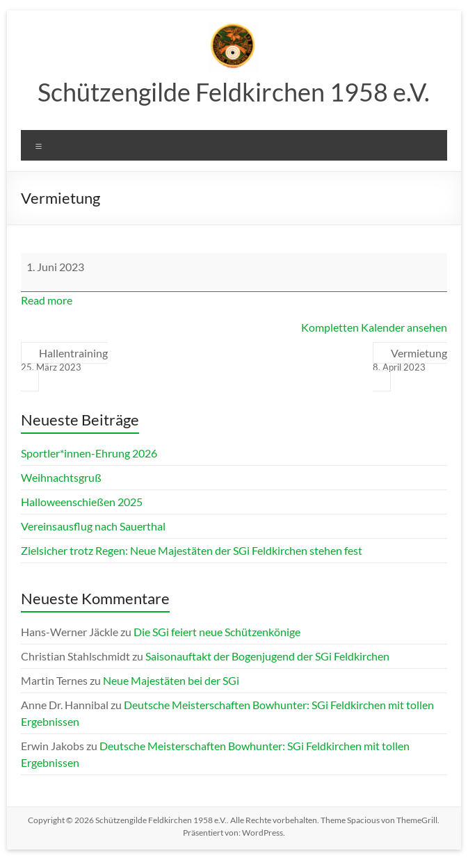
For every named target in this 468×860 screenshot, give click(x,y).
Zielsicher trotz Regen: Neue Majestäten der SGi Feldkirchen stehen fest (191, 550)
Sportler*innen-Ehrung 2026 (89, 453)
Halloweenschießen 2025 (82, 501)
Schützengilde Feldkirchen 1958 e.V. (234, 91)
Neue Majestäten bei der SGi (171, 680)
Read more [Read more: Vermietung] (46, 300)
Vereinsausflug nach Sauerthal (93, 526)
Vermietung (410, 360)
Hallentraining (64, 360)
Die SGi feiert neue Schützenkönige (217, 631)
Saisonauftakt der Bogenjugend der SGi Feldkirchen (267, 656)
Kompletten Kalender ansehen (374, 327)
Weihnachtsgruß (61, 477)
